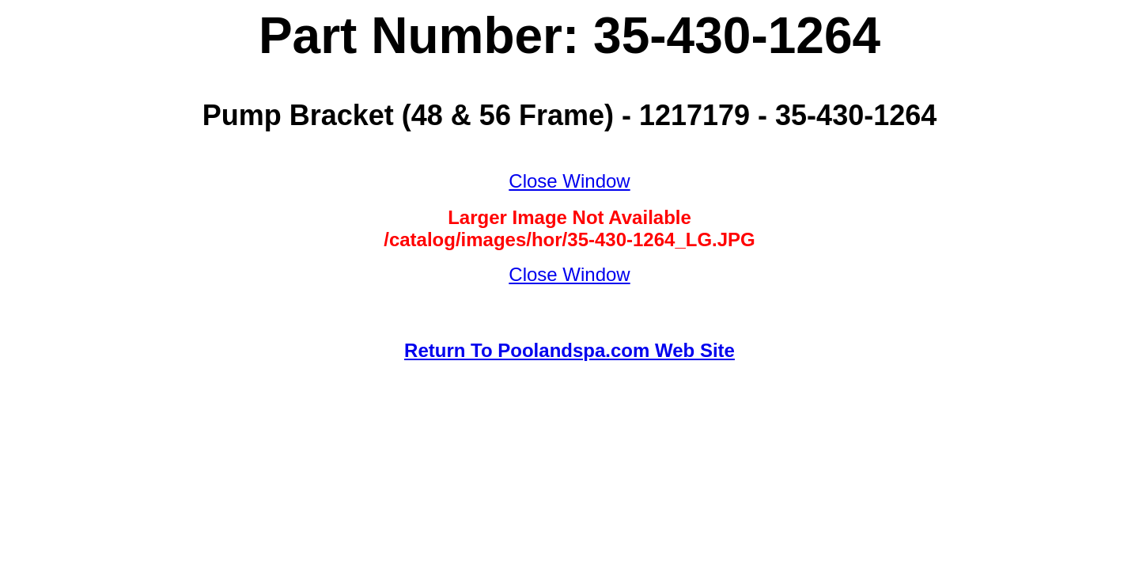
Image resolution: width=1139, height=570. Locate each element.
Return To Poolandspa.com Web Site (569, 350)
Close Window (569, 181)
